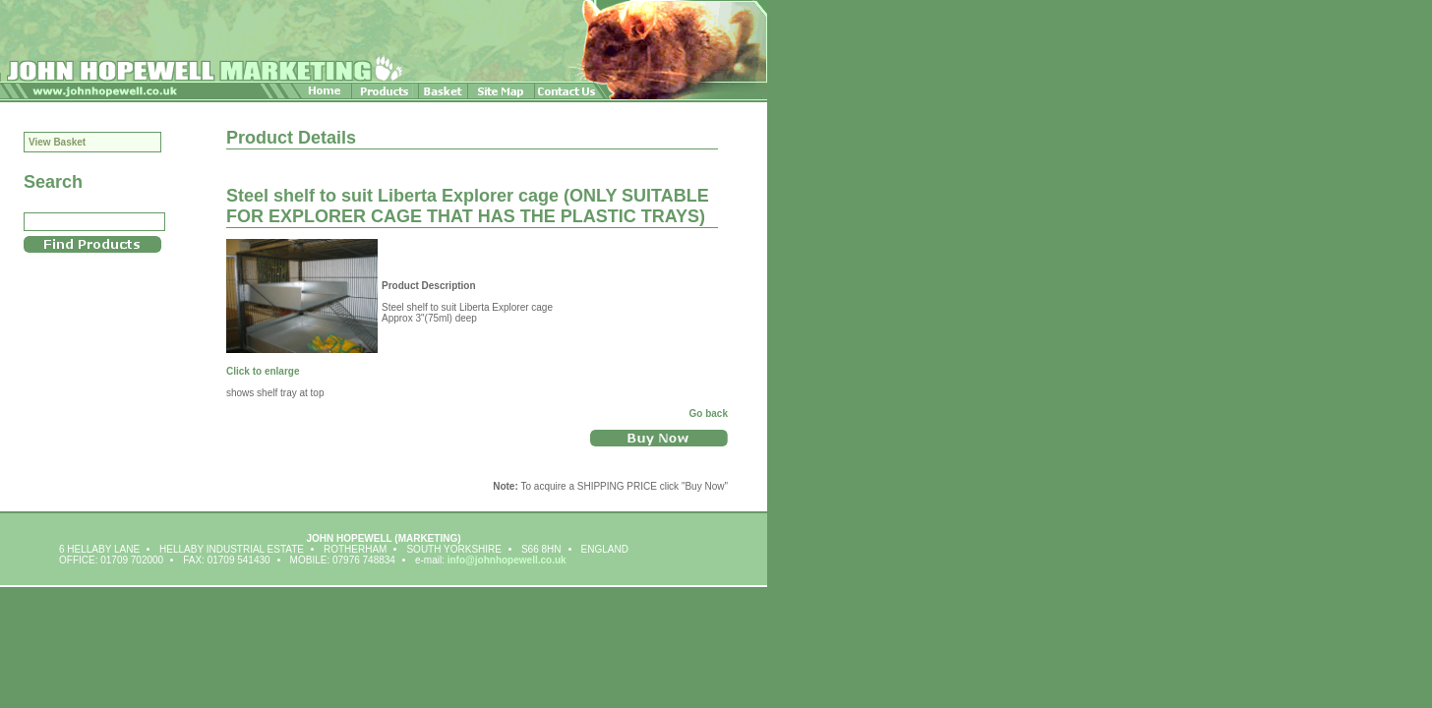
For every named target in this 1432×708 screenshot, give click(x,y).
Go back (708, 413)
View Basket (57, 142)
